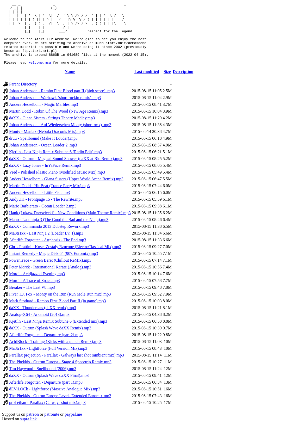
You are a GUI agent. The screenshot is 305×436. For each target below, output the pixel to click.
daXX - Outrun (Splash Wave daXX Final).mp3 (49, 388)
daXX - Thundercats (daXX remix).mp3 (42, 320)
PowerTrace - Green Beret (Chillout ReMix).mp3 (50, 273)
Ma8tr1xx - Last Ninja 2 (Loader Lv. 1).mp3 (46, 245)
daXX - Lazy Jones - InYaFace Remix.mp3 (45, 178)
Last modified (146, 84)
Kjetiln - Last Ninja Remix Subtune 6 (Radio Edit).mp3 (55, 164)
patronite (51, 427)
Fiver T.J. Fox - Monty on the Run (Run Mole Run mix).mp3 (60, 306)
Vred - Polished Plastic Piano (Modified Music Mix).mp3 (57, 184)
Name (70, 84)
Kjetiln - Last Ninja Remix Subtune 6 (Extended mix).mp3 (58, 333)
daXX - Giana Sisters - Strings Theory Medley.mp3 (52, 130)
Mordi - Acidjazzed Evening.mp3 (37, 286)
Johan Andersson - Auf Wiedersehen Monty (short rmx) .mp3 (60, 137)
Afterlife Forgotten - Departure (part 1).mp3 (46, 394)
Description (183, 84)
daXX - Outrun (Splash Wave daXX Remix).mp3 (50, 340)
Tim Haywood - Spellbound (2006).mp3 (42, 381)
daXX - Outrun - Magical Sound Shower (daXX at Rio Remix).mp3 (65, 171)
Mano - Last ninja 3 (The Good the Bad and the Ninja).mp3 (58, 232)
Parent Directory (23, 96)
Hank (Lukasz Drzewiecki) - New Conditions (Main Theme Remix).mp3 (70, 225)
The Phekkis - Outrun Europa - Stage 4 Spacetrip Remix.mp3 (60, 374)
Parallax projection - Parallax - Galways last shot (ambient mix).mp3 (66, 367)
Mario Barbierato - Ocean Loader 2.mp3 (43, 218)
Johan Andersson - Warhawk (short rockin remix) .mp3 (55, 110)
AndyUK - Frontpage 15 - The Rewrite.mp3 (46, 212)
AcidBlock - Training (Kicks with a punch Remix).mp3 (55, 354)
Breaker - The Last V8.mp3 (32, 300)
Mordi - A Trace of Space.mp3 (34, 293)
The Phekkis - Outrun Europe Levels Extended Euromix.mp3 (60, 408)
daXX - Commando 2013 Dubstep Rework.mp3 (49, 239)
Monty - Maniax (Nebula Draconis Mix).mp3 (47, 144)
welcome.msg (39, 74)
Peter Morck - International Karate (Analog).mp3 (50, 279)
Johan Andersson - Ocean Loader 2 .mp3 (43, 157)
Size (167, 84)
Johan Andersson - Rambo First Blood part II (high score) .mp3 (62, 103)
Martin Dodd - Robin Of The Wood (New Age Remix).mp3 (58, 123)
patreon (32, 427)
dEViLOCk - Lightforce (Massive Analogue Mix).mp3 (54, 401)
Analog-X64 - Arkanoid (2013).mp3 (39, 327)
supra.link (28, 431)
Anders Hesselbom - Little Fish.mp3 (39, 205)
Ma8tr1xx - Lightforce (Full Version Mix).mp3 (48, 361)
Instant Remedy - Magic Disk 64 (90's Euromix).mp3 (53, 266)
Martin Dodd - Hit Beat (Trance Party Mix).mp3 (49, 198)
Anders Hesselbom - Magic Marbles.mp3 (43, 117)
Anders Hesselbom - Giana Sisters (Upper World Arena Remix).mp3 (66, 191)
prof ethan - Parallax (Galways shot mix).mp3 (47, 415)
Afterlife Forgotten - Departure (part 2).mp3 (46, 347)
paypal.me (73, 427)
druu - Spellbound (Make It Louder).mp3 (43, 151)
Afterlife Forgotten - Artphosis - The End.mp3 (47, 252)
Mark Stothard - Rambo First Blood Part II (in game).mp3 (57, 313)
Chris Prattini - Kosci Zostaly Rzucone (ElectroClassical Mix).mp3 (65, 259)
